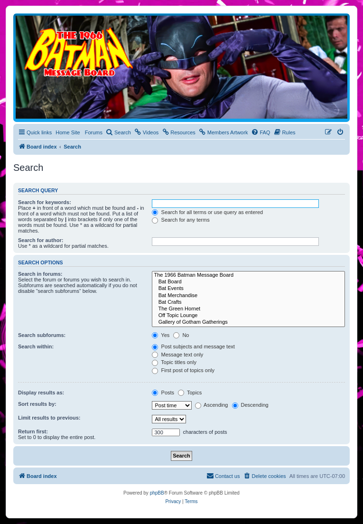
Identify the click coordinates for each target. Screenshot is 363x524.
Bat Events (248, 288)
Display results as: (41, 392)
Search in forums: (40, 274)
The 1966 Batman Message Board (248, 275)
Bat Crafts (248, 302)
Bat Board (248, 282)
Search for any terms (180, 220)
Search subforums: (41, 335)
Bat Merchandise (248, 295)
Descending (250, 405)
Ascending (211, 405)
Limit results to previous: (49, 418)
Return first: (33, 431)
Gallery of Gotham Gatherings (248, 322)
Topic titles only (174, 362)
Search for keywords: (44, 202)
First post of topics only (183, 370)
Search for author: (40, 240)
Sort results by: (37, 404)
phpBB (157, 493)
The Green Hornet (248, 309)
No (181, 335)
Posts (163, 392)
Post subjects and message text (193, 346)
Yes (160, 335)
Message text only (177, 354)
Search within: (36, 346)
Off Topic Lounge (248, 315)
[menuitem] (118, 132)
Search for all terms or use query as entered (207, 212)
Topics (190, 392)
